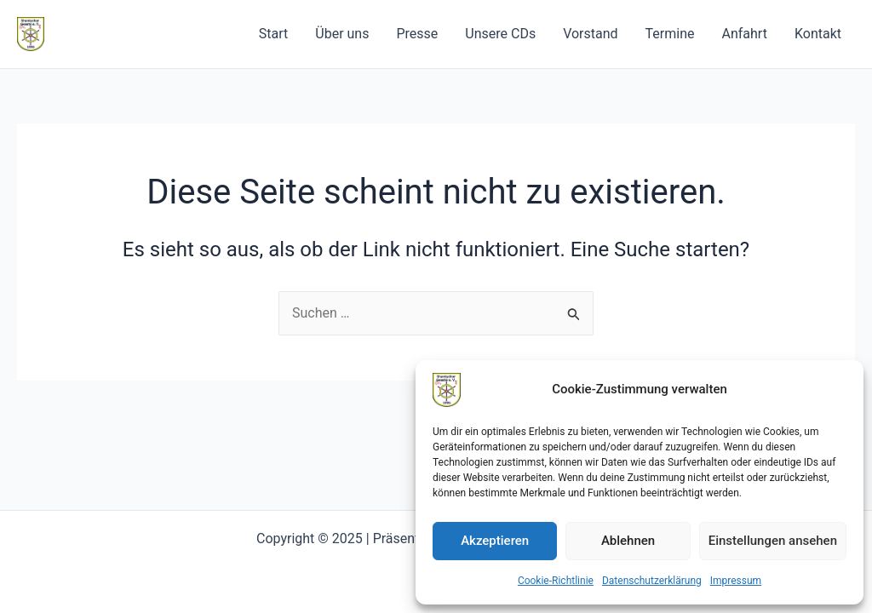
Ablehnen (628, 540)
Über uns (342, 34)
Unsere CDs (500, 34)
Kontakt (818, 34)
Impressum (735, 581)
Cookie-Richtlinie (556, 581)
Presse (417, 34)
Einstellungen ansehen (772, 540)
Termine (670, 34)
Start (273, 34)
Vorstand (590, 34)
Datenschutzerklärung (652, 581)
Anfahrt (744, 34)
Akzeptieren (495, 540)
